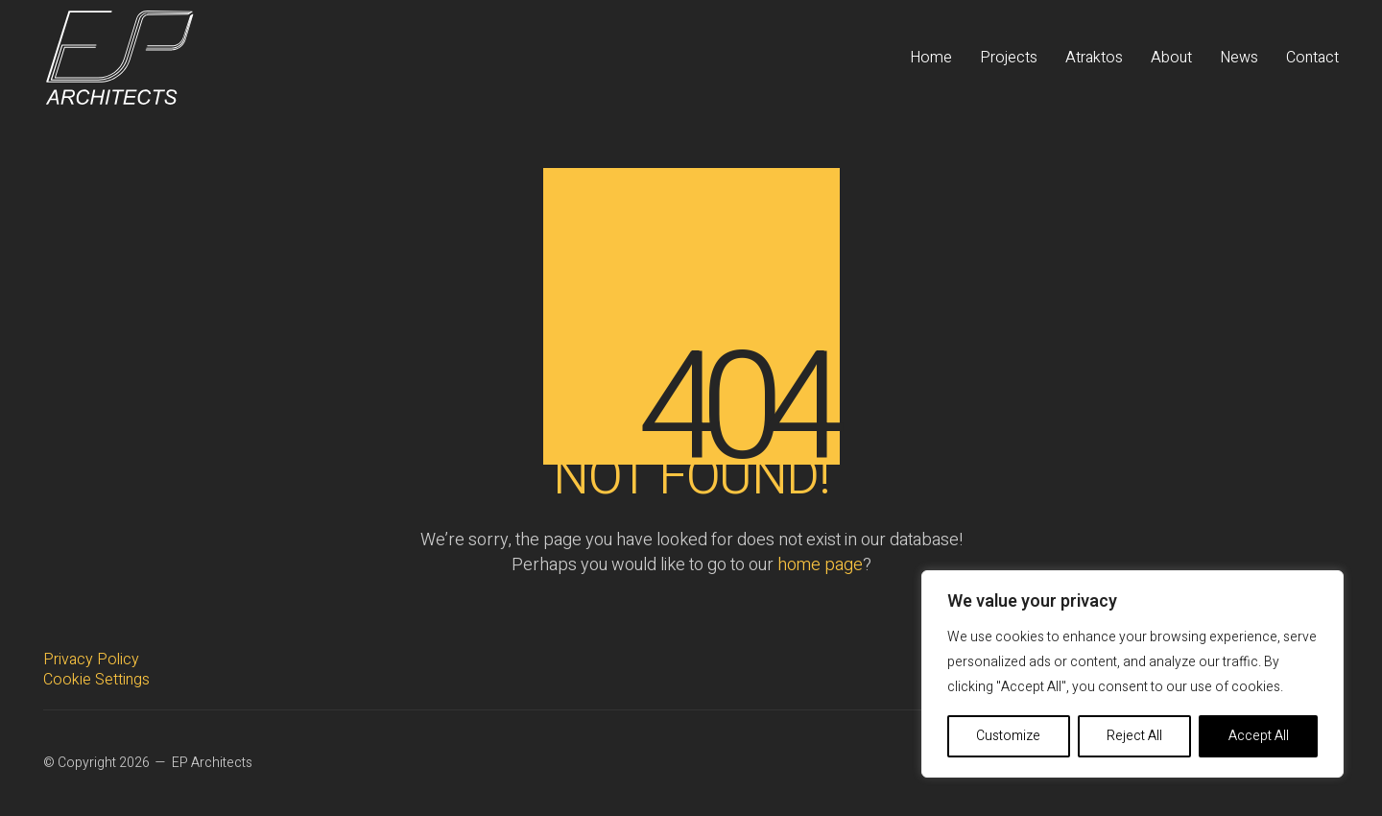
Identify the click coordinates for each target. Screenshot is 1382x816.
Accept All (1258, 736)
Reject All (1134, 736)
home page (820, 565)
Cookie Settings (96, 680)
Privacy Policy (91, 660)
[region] (1132, 674)
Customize (1008, 736)
